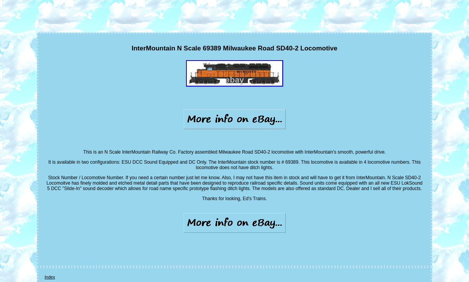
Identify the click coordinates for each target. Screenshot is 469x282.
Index (50, 277)
